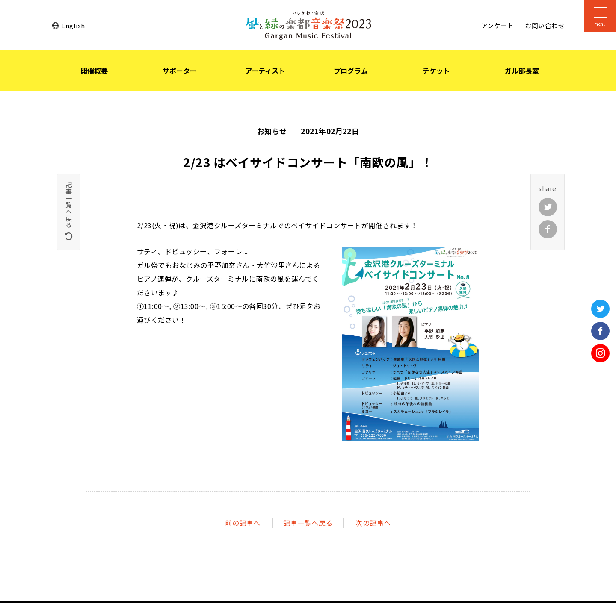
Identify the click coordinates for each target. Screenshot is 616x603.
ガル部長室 (522, 70)
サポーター (180, 70)
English (73, 25)
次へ (373, 523)
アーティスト (265, 70)
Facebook (600, 331)
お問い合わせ (545, 25)
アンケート (497, 25)
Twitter (600, 309)
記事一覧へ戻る (307, 523)
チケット (436, 70)
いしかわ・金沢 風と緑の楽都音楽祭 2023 (308, 25)
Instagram (600, 353)
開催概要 (94, 70)
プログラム (351, 70)
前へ (242, 523)
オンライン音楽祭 (600, 229)
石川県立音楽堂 (600, 106)
